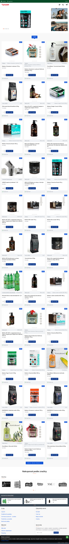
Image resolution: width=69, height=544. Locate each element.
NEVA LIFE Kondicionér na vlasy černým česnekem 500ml (10, 259)
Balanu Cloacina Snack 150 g (9, 143)
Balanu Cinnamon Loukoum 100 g (33, 410)
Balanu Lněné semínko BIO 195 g (55, 295)
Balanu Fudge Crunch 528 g (54, 106)
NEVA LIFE (27, 103)
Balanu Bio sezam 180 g (53, 219)
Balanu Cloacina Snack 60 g (54, 182)
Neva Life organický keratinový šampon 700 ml (33, 296)
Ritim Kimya (49, 63)
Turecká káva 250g (30, 258)
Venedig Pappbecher (7, 179)
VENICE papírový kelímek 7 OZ (10, 182)
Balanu (3, 63)
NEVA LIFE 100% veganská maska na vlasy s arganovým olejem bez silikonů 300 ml (12, 221)
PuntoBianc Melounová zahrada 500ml (55, 373)
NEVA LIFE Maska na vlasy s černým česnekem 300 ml (34, 183)
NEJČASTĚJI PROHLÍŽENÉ (7, 495)
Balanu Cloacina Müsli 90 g (54, 333)
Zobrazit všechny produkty (34, 462)
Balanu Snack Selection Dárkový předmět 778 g (33, 336)
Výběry (34, 36)
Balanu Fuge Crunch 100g (9, 373)
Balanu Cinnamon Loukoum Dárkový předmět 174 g (34, 69)
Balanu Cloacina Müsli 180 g (32, 373)
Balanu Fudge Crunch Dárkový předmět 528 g (33, 449)
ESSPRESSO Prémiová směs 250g (56, 410)
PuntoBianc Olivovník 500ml (9, 446)
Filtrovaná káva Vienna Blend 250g (56, 446)
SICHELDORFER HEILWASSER (8, 292)
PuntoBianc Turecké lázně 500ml (56, 66)
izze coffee (4, 103)
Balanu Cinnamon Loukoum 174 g (11, 66)
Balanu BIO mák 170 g (30, 219)
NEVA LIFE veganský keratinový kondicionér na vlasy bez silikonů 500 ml (57, 145)
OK (67, 537)
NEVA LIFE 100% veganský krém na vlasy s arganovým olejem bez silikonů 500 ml (12, 334)
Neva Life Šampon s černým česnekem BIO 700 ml (32, 144)
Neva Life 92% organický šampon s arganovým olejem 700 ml (34, 107)
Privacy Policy (5, 540)
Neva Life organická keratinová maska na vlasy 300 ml (55, 259)
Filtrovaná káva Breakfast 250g (10, 106)
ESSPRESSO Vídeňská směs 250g (11, 410)
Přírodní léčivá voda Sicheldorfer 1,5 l (12, 295)
